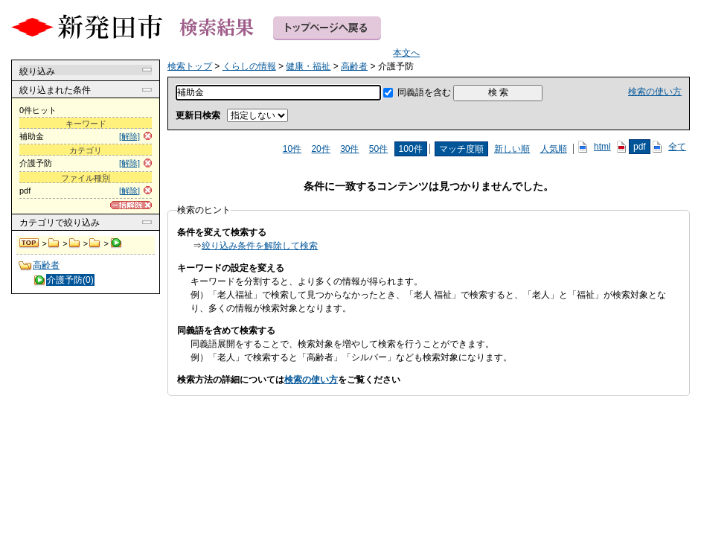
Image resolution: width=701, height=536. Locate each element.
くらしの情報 (54, 243)
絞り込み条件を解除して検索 (260, 245)
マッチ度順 (461, 149)
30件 (349, 149)
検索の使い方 (655, 91)
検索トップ (29, 243)
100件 (411, 149)
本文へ (406, 53)
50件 (378, 149)
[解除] (129, 136)
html (602, 146)
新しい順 (512, 149)
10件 (292, 149)
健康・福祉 (75, 243)
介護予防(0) (70, 280)
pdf (639, 146)
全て (677, 146)
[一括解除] (131, 205)
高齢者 (95, 243)
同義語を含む (424, 92)
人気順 (553, 149)
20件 (320, 149)
